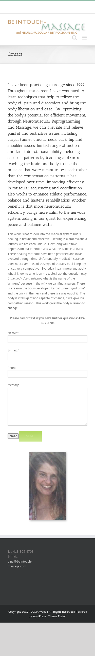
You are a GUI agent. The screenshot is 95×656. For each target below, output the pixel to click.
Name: (13, 333)
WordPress (39, 616)
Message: (14, 385)
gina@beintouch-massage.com (49, 9)
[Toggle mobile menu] (84, 37)
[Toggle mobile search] (74, 37)
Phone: (12, 368)
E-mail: (13, 350)
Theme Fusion (57, 616)
